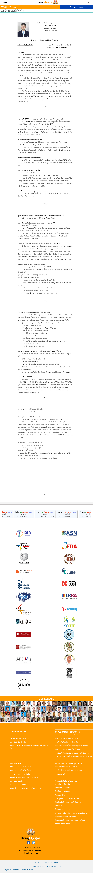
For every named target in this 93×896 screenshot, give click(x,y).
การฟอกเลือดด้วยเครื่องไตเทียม (66, 790)
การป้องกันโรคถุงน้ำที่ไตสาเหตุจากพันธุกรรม (71, 769)
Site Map (37, 886)
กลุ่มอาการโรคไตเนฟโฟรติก (65, 840)
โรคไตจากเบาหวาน (62, 815)
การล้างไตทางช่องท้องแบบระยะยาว (68, 794)
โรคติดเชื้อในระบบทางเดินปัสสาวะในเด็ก (70, 844)
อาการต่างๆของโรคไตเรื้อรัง (20, 794)
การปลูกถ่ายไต (60, 797)
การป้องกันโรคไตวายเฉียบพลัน (66, 765)
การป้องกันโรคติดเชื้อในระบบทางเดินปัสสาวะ (72, 776)
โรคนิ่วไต (58, 829)
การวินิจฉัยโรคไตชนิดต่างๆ (20, 765)
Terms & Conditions (50, 886)
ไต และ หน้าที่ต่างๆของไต (19, 762)
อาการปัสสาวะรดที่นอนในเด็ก (66, 847)
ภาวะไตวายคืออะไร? (63, 807)
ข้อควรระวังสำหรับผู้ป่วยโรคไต (66, 762)
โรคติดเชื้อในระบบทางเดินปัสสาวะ (68, 825)
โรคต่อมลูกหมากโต (62, 833)
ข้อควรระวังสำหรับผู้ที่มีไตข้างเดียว (68, 773)
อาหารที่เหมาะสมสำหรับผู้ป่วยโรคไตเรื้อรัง (25, 812)
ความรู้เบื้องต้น (15, 758)
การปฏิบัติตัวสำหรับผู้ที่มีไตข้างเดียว (68, 822)
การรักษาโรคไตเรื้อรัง (18, 808)
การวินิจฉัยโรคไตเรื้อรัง (18, 804)
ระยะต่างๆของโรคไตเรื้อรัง (20, 797)
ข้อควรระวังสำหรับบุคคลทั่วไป (66, 758)
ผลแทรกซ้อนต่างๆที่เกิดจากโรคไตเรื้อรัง (24, 801)
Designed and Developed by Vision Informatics (18, 893)
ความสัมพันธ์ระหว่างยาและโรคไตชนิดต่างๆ (71, 836)
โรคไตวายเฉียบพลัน (62, 811)
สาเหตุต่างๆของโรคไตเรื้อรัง (20, 790)
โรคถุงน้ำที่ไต (60, 818)
